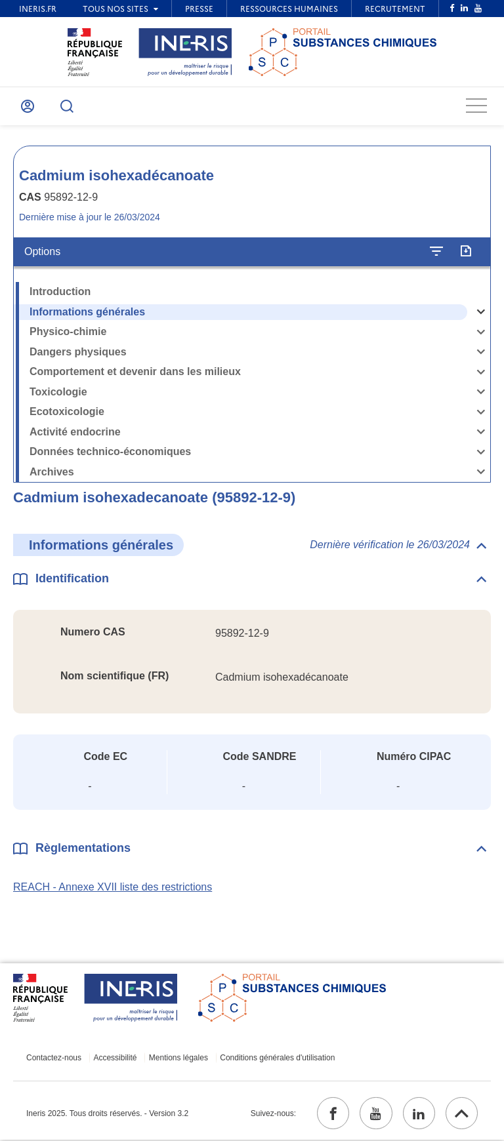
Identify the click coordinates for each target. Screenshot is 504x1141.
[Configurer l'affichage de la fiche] (436, 251)
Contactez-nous (53, 1058)
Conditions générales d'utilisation (276, 1058)
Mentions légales (177, 1058)
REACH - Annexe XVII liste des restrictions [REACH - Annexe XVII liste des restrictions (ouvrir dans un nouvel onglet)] (112, 887)
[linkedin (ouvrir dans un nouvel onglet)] (418, 1114)
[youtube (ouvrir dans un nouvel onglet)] (374, 1114)
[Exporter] (466, 251)
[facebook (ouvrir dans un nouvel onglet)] (331, 1114)
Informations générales (87, 311)
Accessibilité (114, 1058)
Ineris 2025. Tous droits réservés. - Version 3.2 (107, 1114)
